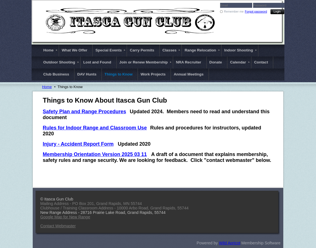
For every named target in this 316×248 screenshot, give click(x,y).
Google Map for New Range (65, 217)
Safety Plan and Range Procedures (84, 111)
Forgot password (256, 11)
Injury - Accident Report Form (78, 144)
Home (47, 87)
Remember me (234, 11)
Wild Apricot (229, 243)
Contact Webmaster (58, 226)
